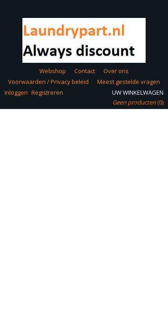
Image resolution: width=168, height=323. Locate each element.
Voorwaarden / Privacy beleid (48, 82)
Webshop (52, 71)
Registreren (47, 92)
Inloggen (16, 92)
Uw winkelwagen (138, 92)
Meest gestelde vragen (128, 82)
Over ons (116, 71)
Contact (84, 71)
